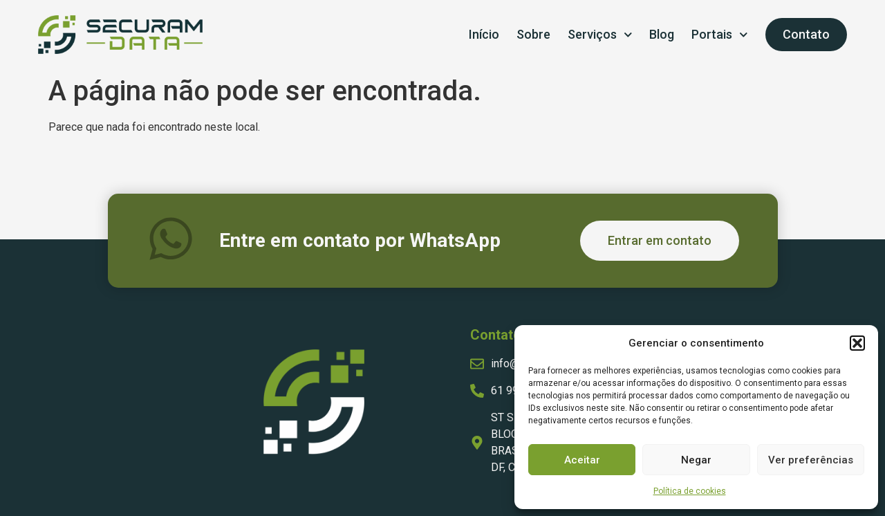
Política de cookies (689, 491)
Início (484, 34)
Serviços (600, 35)
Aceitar (582, 460)
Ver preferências (810, 460)
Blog (661, 34)
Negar (696, 460)
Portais (719, 35)
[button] (857, 343)
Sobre (533, 34)
